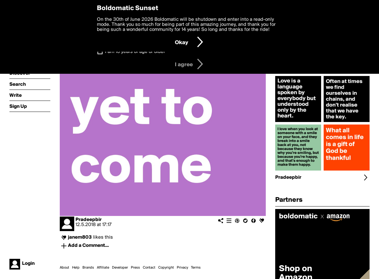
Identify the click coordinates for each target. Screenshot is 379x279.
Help (76, 268)
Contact (149, 268)
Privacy (182, 268)
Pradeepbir (88, 219)
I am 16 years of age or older (135, 51)
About (64, 268)
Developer (120, 268)
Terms (196, 268)
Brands (88, 268)
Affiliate (103, 268)
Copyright (166, 268)
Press (135, 268)
